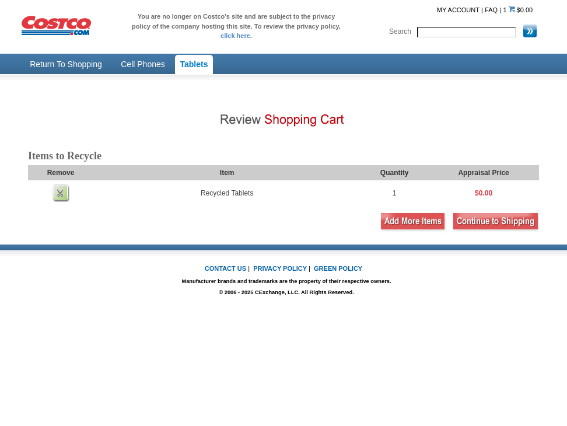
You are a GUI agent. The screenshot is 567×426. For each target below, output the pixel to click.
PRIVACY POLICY (280, 268)
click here (235, 35)
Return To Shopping (66, 64)
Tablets (194, 64)
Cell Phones (143, 64)
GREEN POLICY (338, 268)
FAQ (491, 9)
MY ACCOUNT (458, 9)
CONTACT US (225, 268)
